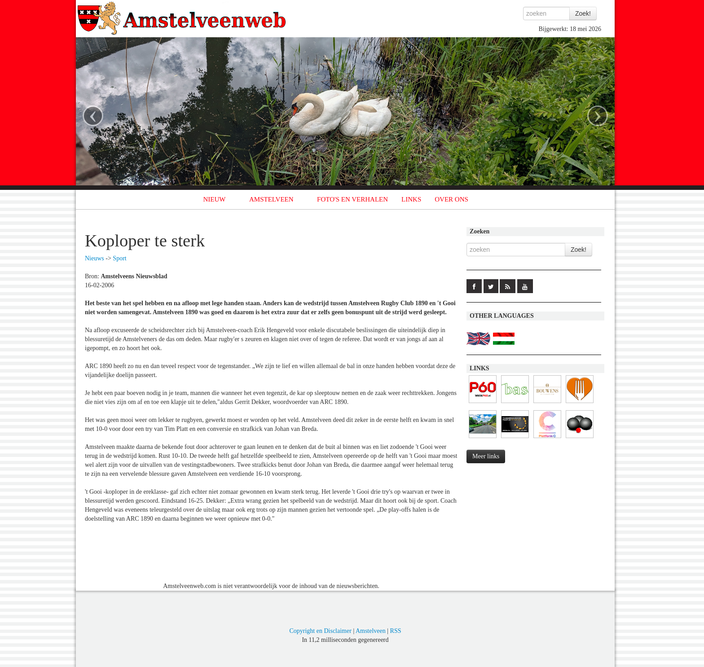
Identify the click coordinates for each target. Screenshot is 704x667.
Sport (119, 258)
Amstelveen (371, 631)
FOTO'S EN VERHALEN (352, 199)
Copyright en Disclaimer (320, 631)
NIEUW (214, 199)
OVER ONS (451, 199)
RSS (395, 631)
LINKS (411, 199)
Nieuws (94, 258)
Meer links (485, 456)
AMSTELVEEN (271, 199)
